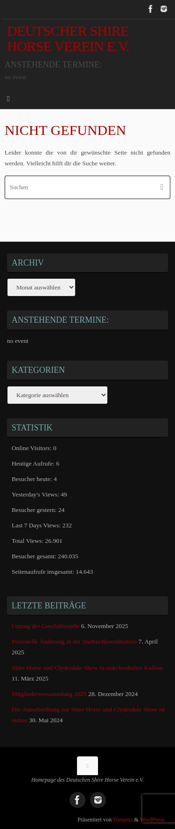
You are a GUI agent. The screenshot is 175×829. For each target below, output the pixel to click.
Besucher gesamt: (35, 556)
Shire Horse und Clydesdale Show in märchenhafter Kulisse (87, 667)
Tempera (123, 819)
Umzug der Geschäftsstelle (45, 625)
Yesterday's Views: (36, 494)
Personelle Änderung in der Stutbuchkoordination (74, 641)
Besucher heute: (33, 478)
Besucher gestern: (35, 509)
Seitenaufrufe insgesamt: (44, 571)
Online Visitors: (32, 448)
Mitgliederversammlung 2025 (49, 693)
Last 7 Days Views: (37, 525)
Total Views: (28, 540)
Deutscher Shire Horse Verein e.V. (68, 38)
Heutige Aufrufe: (34, 463)
